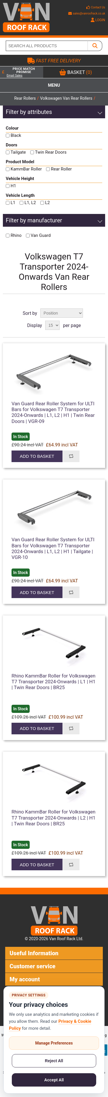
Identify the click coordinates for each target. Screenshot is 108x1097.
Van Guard (40, 235)
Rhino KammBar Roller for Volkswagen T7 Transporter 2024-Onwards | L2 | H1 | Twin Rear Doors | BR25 (53, 818)
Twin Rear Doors (51, 152)
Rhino (16, 235)
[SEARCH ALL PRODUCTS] (47, 46)
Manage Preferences (54, 1043)
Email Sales (14, 75)
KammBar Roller (26, 169)
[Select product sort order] (61, 313)
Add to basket (37, 456)
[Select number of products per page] (52, 325)
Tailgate (18, 152)
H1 (13, 185)
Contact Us (98, 7)
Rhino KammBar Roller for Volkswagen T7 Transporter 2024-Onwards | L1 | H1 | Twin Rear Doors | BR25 (53, 682)
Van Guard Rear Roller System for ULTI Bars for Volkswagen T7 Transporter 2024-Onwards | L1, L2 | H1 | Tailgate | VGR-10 (53, 548)
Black (16, 135)
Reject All (54, 1060)
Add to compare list (70, 456)
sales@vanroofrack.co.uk (86, 13)
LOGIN (98, 20)
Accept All (54, 1080)
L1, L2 (30, 202)
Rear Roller (61, 169)
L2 (47, 202)
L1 (13, 202)
